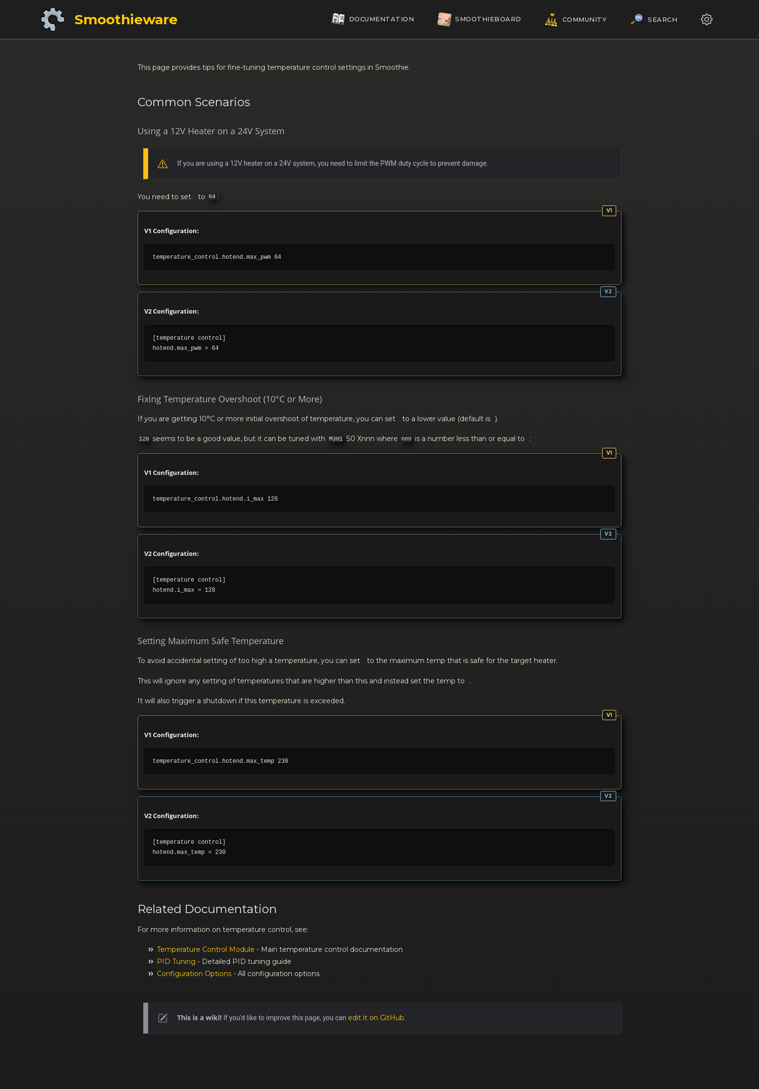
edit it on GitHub (376, 1017)
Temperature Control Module (206, 949)
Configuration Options (194, 973)
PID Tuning (176, 961)
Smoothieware (126, 19)
